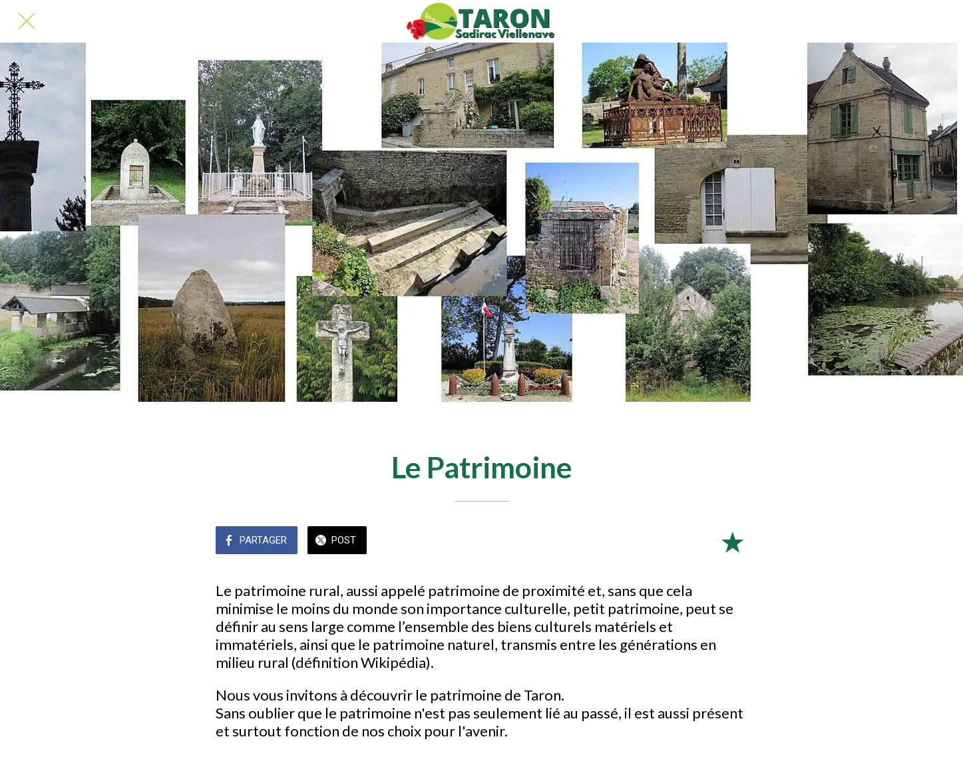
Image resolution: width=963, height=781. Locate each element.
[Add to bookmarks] (732, 541)
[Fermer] (27, 21)
